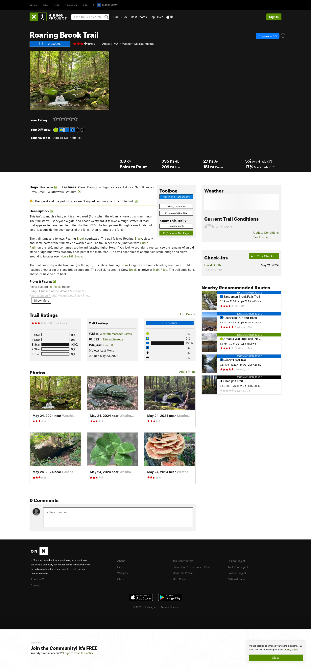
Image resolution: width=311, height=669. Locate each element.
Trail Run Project (239, 566)
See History (261, 237)
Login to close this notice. (78, 653)
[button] (33, 80)
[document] (276, 652)
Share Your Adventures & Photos (194, 566)
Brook (80, 238)
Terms (164, 606)
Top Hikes (156, 17)
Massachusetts (113, 339)
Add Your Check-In (263, 256)
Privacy (174, 606)
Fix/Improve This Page (176, 233)
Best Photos (139, 17)
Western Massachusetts (138, 43)
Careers (36, 585)
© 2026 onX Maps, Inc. (145, 606)
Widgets (123, 572)
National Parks (237, 578)
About (121, 560)
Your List (76, 137)
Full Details (188, 314)
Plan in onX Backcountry (176, 196)
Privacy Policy (291, 649)
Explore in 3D (269, 36)
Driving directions (176, 206)
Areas (106, 43)
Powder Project (238, 572)
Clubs (121, 578)
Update (266, 232)
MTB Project (181, 578)
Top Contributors (184, 560)
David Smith (212, 265)
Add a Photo (187, 371)
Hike (57, 5)
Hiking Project (237, 560)
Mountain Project (184, 572)
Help (120, 566)
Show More (41, 300)
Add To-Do (60, 137)
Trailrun (71, 5)
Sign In (274, 17)
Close (275, 657)
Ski (85, 5)
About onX (38, 579)
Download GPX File (176, 213)
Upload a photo (176, 226)
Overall (108, 345)
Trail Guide (120, 17)
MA (116, 43)
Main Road (160, 269)
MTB (45, 5)
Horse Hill (67, 256)
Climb (33, 5)
